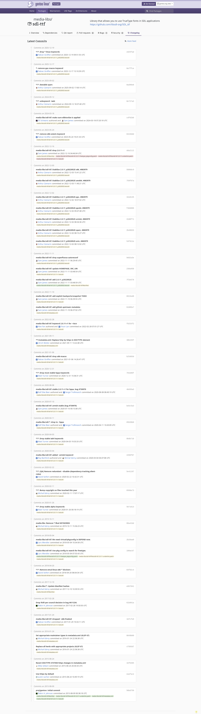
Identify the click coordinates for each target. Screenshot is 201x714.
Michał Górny (70, 450)
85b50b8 (130, 415)
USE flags (68, 11)
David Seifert (43, 469)
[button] (149, 4)
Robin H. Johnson (45, 596)
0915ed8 (130, 291)
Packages (42, 11)
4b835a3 (130, 383)
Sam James (68, 119)
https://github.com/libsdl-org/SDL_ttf (110, 24)
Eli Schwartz (43, 119)
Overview (34, 33)
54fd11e (130, 238)
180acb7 (130, 542)
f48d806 (130, 205)
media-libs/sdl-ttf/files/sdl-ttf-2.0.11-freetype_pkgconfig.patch (76, 154)
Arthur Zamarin (44, 87)
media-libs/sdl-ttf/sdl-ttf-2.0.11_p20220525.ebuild (53, 57)
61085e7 (130, 302)
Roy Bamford (43, 450)
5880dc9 (130, 167)
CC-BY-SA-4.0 (83, 709)
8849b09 (130, 626)
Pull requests (85, 33)
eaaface (130, 663)
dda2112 (130, 149)
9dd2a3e (130, 254)
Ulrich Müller (43, 337)
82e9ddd (130, 132)
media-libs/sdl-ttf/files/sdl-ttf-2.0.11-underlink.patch (115, 154)
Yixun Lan (65, 321)
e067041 (130, 577)
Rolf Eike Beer (44, 386)
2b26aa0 (130, 531)
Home (31, 11)
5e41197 (130, 464)
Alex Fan (41, 321)
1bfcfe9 (130, 609)
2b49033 (130, 227)
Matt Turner (43, 370)
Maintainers (55, 11)
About (93, 11)
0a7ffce (130, 68)
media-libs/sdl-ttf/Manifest (45, 154)
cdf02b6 (130, 116)
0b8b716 (130, 432)
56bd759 (130, 680)
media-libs (42, 19)
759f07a (130, 178)
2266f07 (130, 448)
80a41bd (130, 515)
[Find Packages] (161, 11)
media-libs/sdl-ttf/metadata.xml (47, 308)
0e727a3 (130, 100)
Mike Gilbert (43, 655)
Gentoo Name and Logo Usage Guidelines (110, 709)
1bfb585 (130, 653)
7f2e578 (130, 275)
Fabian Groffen (44, 54)
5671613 (130, 499)
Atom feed (130, 41)
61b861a (130, 593)
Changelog (133, 33)
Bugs (103, 33)
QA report (66, 33)
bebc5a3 (130, 399)
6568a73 (130, 483)
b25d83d (130, 351)
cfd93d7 (130, 636)
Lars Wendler (43, 534)
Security (117, 33)
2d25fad (130, 52)
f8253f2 (130, 318)
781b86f (130, 367)
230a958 (130, 264)
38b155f (130, 335)
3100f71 (130, 216)
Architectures (81, 11)
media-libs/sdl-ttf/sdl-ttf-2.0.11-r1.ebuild (50, 157)
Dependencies (50, 33)
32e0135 (130, 194)
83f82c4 (130, 561)
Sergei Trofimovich (73, 386)
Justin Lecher (43, 666)
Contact (170, 704)
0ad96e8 (130, 84)
